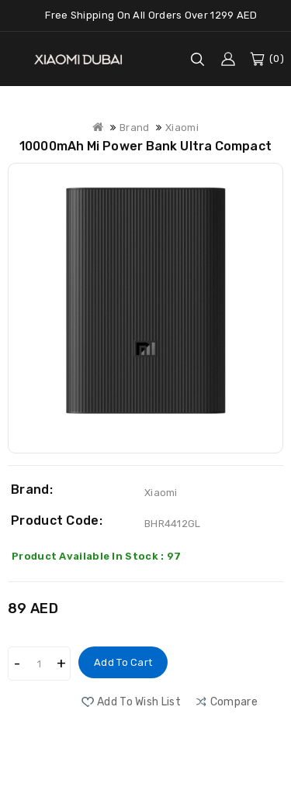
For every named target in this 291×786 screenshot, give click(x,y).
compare (234, 701)
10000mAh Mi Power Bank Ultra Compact (145, 146)
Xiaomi (182, 127)
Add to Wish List (139, 701)
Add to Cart (123, 662)
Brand (135, 127)
